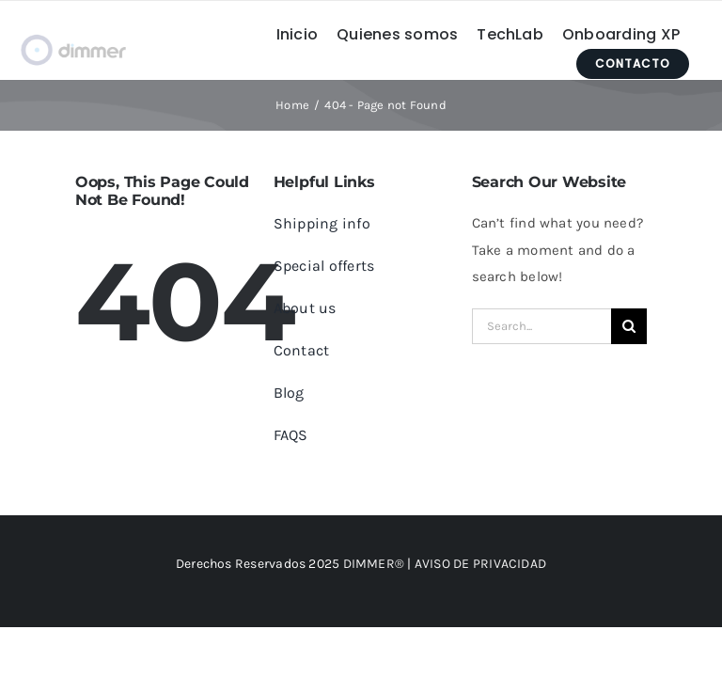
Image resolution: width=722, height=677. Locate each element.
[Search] (629, 326)
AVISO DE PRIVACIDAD (480, 564)
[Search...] (542, 326)
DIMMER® (374, 564)
